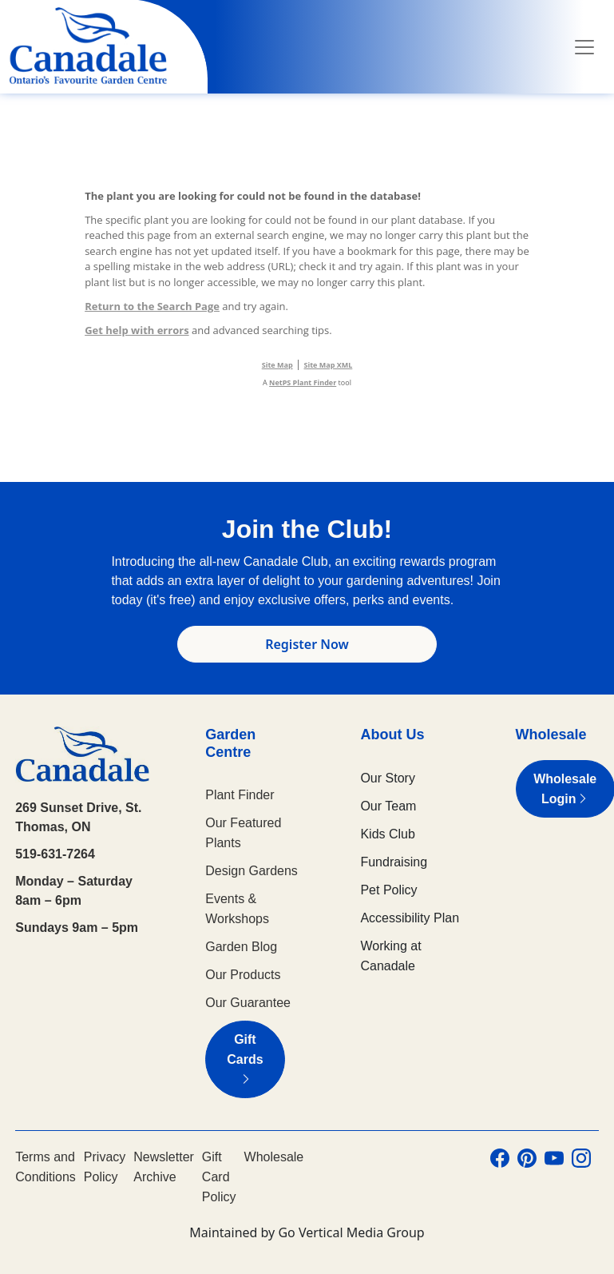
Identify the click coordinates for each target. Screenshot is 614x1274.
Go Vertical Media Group (351, 1232)
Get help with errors (136, 330)
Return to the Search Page (152, 306)
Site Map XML (328, 365)
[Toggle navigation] (584, 47)
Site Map (277, 365)
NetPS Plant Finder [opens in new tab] (302, 382)
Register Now (307, 644)
